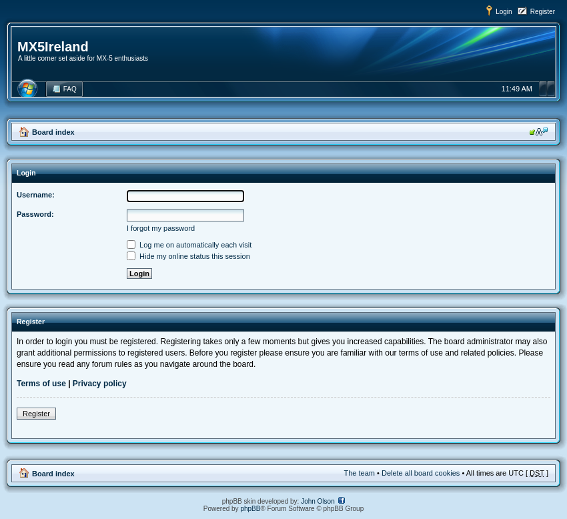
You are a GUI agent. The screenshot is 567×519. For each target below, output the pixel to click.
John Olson (318, 501)
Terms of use (41, 383)
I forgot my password (161, 228)
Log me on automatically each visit (189, 245)
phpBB (250, 508)
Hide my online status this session (188, 256)
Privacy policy (100, 383)
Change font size (538, 131)
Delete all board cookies (421, 473)
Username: (36, 195)
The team (359, 473)
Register (542, 11)
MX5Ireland (53, 46)
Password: (35, 214)
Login (504, 11)
